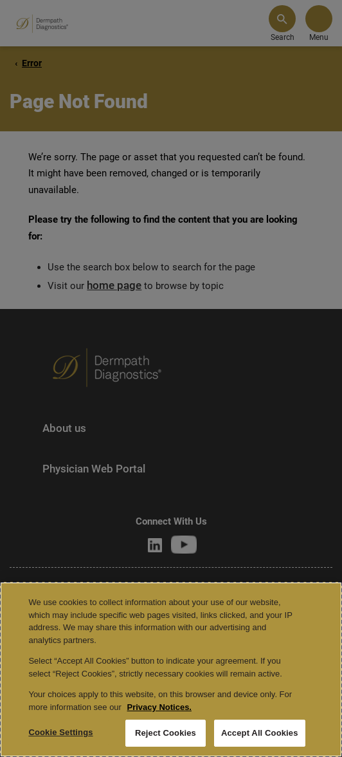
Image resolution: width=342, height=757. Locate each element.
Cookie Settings (60, 732)
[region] (171, 669)
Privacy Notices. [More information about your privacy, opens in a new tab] (159, 707)
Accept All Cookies (259, 733)
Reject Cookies (165, 733)
